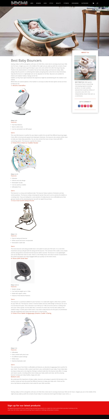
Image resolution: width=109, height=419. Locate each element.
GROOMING (75, 3)
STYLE (51, 3)
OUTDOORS (84, 3)
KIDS (45, 3)
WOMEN (38, 3)
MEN (32, 3)
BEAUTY (58, 3)
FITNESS (66, 3)
